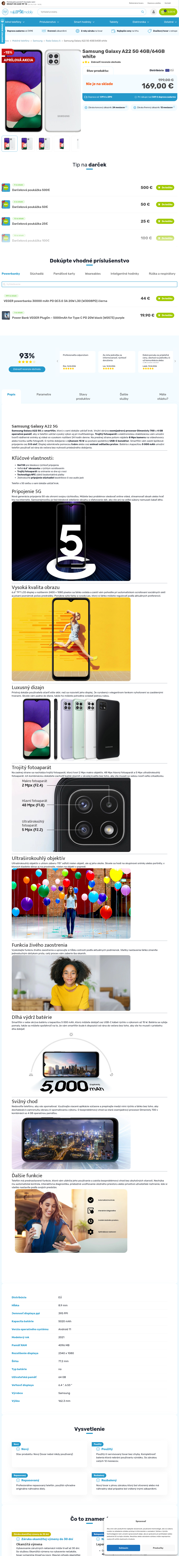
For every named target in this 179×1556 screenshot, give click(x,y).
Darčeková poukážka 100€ (31, 240)
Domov (5, 40)
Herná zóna (8, 1534)
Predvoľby (158, 1548)
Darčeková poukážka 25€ (30, 223)
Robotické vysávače (12, 1517)
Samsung (38, 40)
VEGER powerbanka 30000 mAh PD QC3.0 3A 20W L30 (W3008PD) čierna (55, 301)
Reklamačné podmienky (107, 1472)
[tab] (89, 1411)
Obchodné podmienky (106, 1500)
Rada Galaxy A (53, 40)
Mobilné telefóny (21, 40)
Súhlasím (123, 1548)
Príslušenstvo (9, 1506)
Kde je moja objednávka (107, 1461)
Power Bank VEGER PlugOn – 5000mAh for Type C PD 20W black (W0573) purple (68, 317)
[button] (153, 11)
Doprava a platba (154, 3)
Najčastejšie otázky (105, 1466)
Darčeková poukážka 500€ (31, 190)
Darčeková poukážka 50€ (30, 207)
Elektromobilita (10, 1528)
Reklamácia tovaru (136, 3)
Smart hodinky (9, 1511)
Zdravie (6, 1522)
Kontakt (168, 3)
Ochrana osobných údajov (108, 1506)
